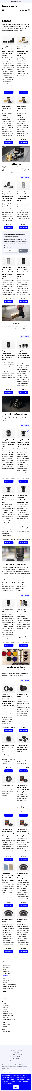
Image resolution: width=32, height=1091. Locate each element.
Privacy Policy (16, 1052)
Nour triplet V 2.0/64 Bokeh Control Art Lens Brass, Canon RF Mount (7, 111)
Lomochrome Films (8, 1015)
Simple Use (6, 971)
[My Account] (23, 10)
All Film (5, 1003)
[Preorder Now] (8, 92)
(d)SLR (5, 982)
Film (4, 995)
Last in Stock (6, 1024)
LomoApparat (6, 962)
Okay (16, 1087)
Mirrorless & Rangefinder (9, 984)
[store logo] (16, 6)
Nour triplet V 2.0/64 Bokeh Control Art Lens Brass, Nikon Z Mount (22, 51)
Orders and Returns (16, 1061)
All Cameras (6, 960)
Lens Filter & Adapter (9, 988)
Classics (5, 963)
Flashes (5, 1033)
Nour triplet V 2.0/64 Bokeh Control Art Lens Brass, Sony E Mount (22, 111)
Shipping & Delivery (16, 1054)
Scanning (5, 1011)
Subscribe (23, 251)
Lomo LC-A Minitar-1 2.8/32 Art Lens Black (8, 747)
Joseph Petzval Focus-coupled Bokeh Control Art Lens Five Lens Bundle (8, 51)
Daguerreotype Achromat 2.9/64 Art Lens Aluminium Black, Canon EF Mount (8, 355)
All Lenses (6, 980)
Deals (3, 1022)
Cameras (4, 958)
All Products (6, 999)
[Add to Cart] (23, 92)
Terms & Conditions (16, 1050)
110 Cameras (6, 967)
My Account (16, 1058)
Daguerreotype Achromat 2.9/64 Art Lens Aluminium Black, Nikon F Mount (23, 272)
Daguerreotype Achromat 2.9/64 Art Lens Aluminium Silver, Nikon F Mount (23, 196)
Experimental (6, 965)
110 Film (5, 1009)
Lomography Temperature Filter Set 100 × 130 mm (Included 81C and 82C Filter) (8, 878)
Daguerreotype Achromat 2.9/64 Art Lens (22, 612)
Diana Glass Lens (7, 785)
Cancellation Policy (16, 1056)
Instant (4, 991)
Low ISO (5, 1017)
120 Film (5, 1007)
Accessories (6, 973)
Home (3, 15)
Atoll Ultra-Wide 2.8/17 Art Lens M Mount (22, 697)
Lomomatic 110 (7, 975)
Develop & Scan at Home (9, 1035)
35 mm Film (6, 1005)
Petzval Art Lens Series (9, 986)
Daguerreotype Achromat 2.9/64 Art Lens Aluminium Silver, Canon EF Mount (8, 272)
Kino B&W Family (7, 1013)
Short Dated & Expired (9, 1019)
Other (3, 1029)
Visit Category (25, 177)
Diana (4, 969)
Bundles (5, 1026)
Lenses (4, 978)
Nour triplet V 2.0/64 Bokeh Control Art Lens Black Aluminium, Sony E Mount (7, 196)
